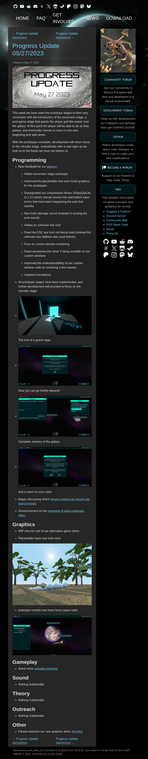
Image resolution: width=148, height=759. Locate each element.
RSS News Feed (117, 224)
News (92, 18)
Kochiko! (77, 731)
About (110, 229)
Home (22, 18)
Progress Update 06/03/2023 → (67, 35)
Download (119, 18)
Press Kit (112, 233)
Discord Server (116, 215)
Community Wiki (117, 220)
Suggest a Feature (118, 211)
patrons (51, 166)
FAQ (41, 18)
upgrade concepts (46, 668)
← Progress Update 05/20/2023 (25, 35)
